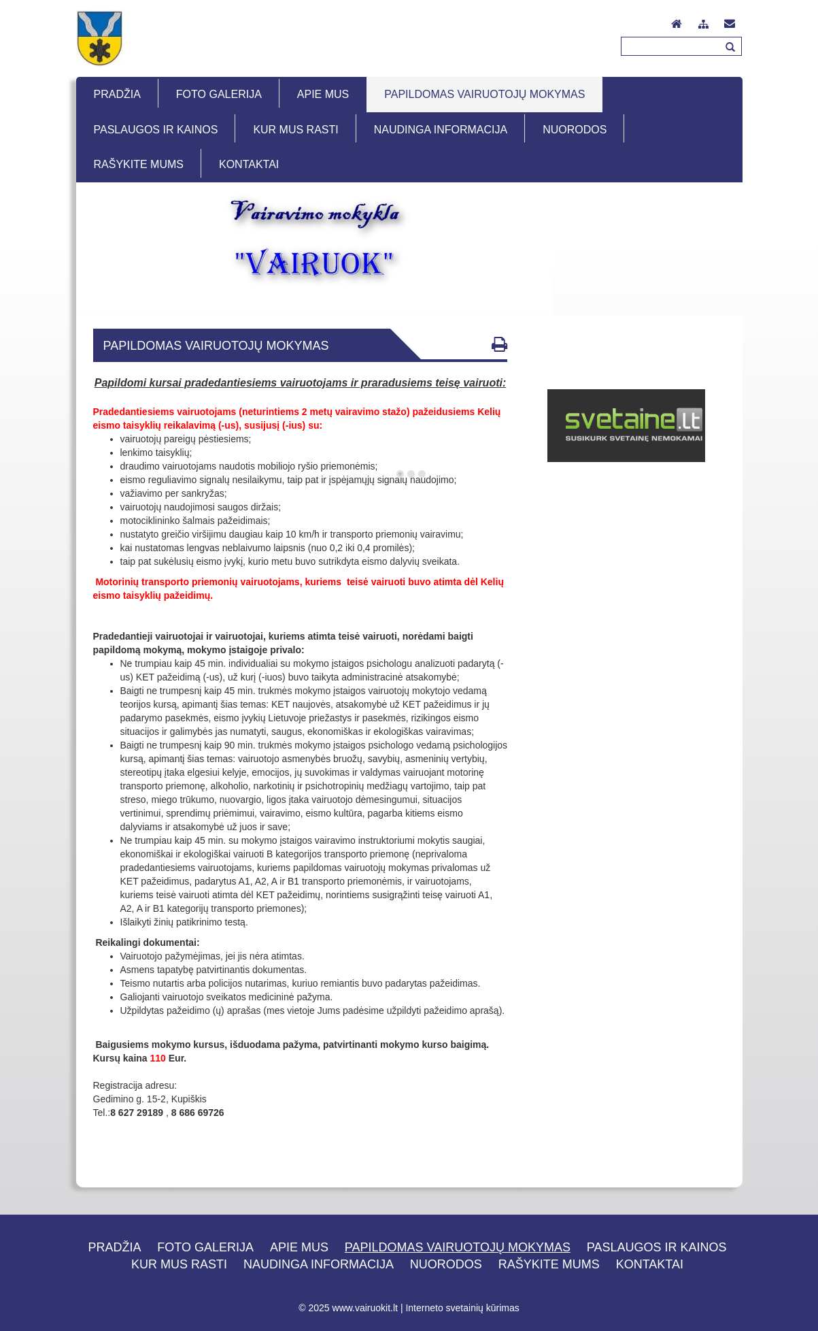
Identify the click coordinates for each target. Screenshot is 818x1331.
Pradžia (114, 1247)
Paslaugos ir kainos (657, 1247)
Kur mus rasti (179, 1264)
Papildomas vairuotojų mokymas (457, 1247)
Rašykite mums (549, 1264)
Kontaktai (649, 1264)
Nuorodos (446, 1264)
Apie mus (299, 1247)
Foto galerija (205, 1247)
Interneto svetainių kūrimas (462, 1307)
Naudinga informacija (318, 1264)
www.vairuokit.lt (365, 1307)
